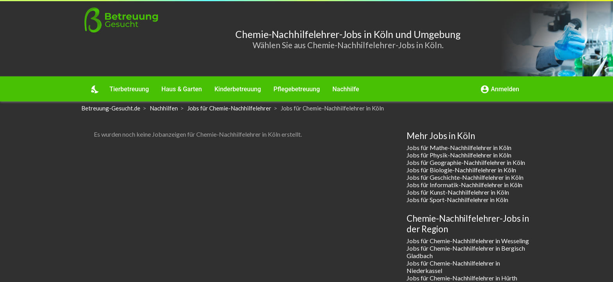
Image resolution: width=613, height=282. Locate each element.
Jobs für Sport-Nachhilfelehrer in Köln (457, 199)
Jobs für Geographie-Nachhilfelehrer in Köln (466, 162)
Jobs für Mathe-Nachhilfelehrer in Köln (459, 147)
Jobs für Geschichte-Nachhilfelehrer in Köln (465, 177)
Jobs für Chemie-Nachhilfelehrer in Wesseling (468, 240)
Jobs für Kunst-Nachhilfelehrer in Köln (458, 192)
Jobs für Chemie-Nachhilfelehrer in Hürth (462, 278)
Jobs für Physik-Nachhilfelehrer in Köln (459, 155)
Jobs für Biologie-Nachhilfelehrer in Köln (461, 170)
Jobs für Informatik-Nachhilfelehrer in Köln (464, 184)
